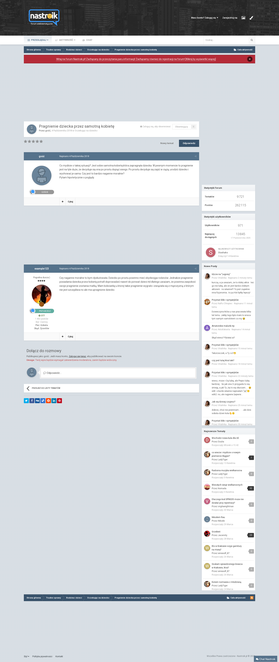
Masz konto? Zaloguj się (204, 17)
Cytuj (70, 201)
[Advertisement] (111, 93)
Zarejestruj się (229, 18)
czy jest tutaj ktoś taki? (223, 360)
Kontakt (59, 656)
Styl (26, 656)
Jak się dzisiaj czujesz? (223, 402)
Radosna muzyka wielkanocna (227, 470)
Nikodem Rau (218, 517)
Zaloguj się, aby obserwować (157, 126)
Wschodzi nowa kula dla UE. (225, 438)
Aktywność (67, 40)
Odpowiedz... (52, 373)
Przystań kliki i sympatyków (225, 300)
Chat (89, 40)
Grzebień (216, 531)
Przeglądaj (39, 40)
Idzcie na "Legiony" (221, 274)
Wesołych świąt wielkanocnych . (228, 485)
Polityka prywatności (42, 656)
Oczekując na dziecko (86, 130)
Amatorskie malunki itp (223, 326)
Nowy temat (166, 143)
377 (42, 315)
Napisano (74, 156)
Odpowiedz (189, 143)
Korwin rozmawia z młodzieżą (226, 582)
